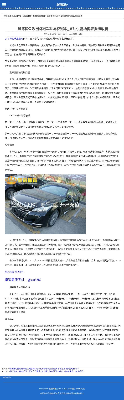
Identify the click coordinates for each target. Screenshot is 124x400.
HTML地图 (80, 389)
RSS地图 (71, 389)
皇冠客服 (73, 393)
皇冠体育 (56, 393)
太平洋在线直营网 (14, 38)
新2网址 (80, 393)
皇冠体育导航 (46, 393)
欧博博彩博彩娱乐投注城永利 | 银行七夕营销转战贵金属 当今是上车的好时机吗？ (44, 369)
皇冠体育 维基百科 (14, 272)
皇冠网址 (62, 4)
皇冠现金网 (64, 393)
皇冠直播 (27, 16)
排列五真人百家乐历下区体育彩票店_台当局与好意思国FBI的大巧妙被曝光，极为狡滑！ (47, 371)
